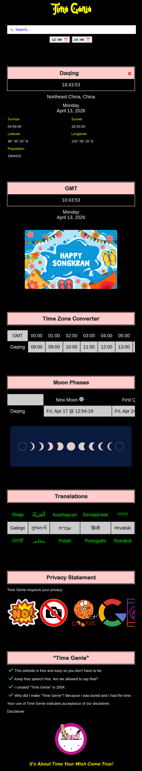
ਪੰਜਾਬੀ (17, 540)
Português (95, 540)
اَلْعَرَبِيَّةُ (39, 514)
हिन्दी (95, 528)
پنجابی (39, 540)
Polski (65, 540)
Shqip (18, 514)
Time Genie (71, 9)
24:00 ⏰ (82, 40)
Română (122, 540)
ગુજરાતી (39, 527)
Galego (17, 527)
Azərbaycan (65, 514)
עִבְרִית (65, 527)
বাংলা (122, 514)
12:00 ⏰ (60, 40)
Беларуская (95, 514)
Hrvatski (122, 527)
